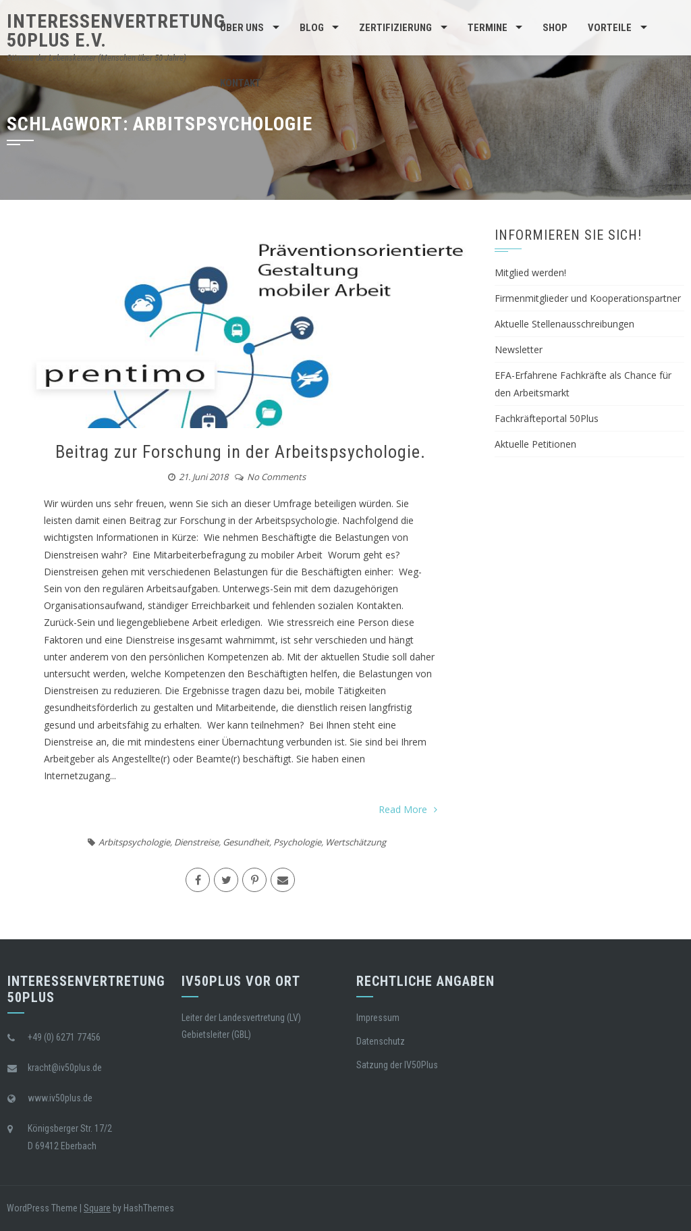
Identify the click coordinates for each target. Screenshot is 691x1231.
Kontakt (240, 83)
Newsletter (519, 349)
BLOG (312, 28)
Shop (555, 28)
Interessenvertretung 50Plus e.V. (116, 30)
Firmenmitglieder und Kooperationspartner (588, 298)
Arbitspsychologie (134, 842)
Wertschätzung (355, 842)
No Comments (276, 477)
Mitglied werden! (530, 272)
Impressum (377, 1017)
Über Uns (242, 28)
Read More (408, 809)
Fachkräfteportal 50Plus (547, 418)
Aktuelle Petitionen (535, 444)
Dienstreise (196, 842)
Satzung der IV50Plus (397, 1064)
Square (97, 1208)
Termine (487, 28)
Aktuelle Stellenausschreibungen (564, 323)
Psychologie (297, 842)
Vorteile (610, 28)
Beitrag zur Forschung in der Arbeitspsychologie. (240, 452)
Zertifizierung (395, 28)
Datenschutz (380, 1041)
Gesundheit (246, 842)
